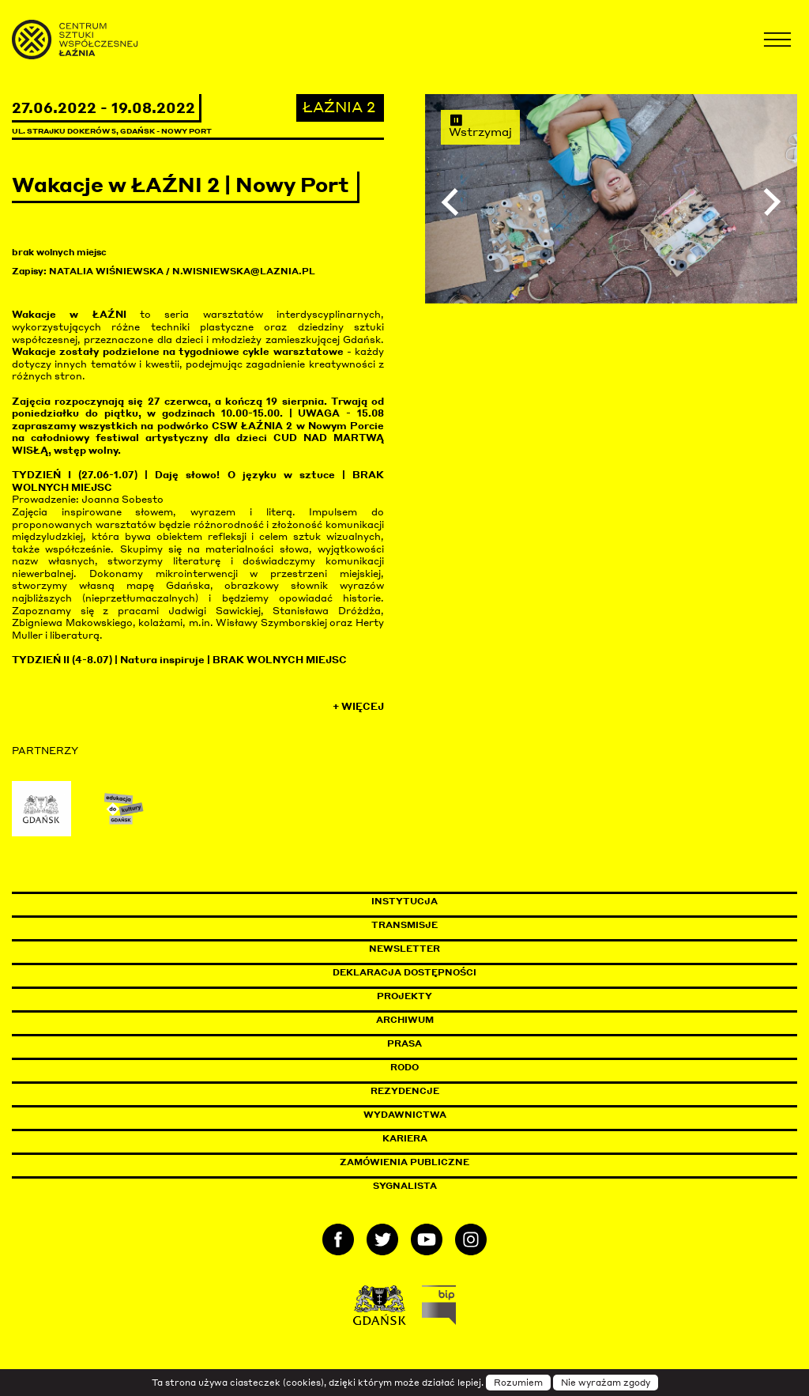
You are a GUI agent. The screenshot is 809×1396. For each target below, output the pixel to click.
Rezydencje (405, 1090)
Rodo (404, 1067)
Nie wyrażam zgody (605, 1382)
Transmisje (471, 924)
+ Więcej (358, 706)
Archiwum (405, 1019)
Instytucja (404, 901)
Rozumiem (518, 1382)
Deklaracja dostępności (404, 972)
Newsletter (404, 948)
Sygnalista (405, 1185)
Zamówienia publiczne (440, 1162)
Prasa (404, 1043)
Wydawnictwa (404, 1114)
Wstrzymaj (480, 125)
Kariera (404, 1138)
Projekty (404, 996)
